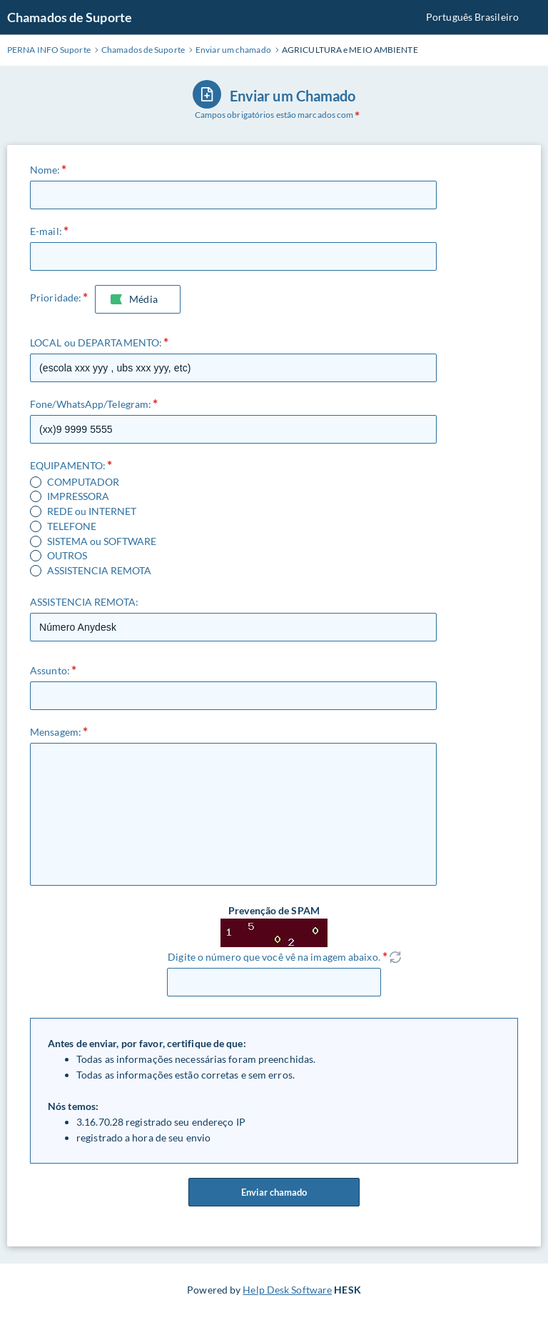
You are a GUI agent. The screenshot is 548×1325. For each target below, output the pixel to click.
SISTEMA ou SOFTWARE (101, 541)
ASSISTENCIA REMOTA (99, 570)
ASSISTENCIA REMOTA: (84, 602)
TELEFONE (71, 526)
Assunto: (50, 670)
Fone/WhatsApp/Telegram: (90, 404)
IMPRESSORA (78, 496)
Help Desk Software (287, 1290)
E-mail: (46, 231)
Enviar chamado (274, 1192)
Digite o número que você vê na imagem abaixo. (274, 957)
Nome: (45, 170)
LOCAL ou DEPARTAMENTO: (96, 342)
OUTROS (67, 555)
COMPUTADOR (83, 482)
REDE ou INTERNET (91, 511)
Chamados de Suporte (69, 17)
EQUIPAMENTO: (68, 465)
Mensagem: (55, 732)
